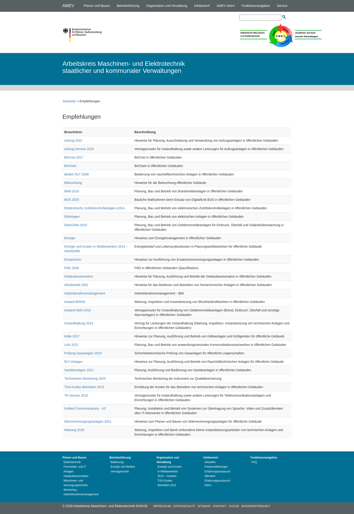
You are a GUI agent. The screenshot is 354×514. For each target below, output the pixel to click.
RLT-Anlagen (73, 361)
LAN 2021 (71, 345)
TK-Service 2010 (76, 395)
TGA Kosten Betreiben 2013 (84, 387)
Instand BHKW (74, 302)
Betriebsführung (128, 6)
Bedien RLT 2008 (76, 174)
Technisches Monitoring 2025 (85, 378)
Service (282, 6)
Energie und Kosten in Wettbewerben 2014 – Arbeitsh (170, 471)
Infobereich (202, 6)
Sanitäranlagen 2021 (79, 370)
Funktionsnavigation (256, 6)
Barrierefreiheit (256, 506)
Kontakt (219, 506)
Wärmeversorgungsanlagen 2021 (88, 421)
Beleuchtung (73, 183)
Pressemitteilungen (216, 466)
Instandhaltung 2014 (78, 323)
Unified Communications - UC (85, 408)
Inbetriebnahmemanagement (84, 293)
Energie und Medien (123, 466)
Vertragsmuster (120, 471)
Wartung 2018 (74, 430)
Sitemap (204, 506)
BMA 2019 (71, 191)
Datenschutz (184, 506)
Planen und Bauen (97, 6)
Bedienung (117, 462)
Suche (234, 506)
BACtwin (70, 166)
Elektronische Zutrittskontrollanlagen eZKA (94, 208)
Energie (69, 238)
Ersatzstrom (72, 259)
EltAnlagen (72, 216)
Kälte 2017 (72, 336)
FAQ (254, 462)
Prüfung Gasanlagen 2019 (83, 353)
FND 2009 (71, 268)
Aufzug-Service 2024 (79, 149)
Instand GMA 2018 (77, 310)
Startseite (69, 101)
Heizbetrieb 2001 (76, 285)
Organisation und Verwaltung (166, 6)
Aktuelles (210, 462)
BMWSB (141, 506)
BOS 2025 (71, 199)
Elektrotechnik (72, 462)
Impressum (162, 506)
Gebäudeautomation (78, 276)
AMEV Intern (226, 6)
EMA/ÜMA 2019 (75, 225)
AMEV (68, 5)
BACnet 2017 (73, 157)
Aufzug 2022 (73, 140)
